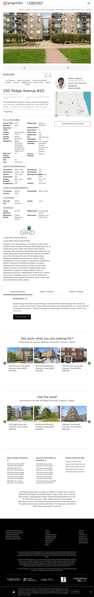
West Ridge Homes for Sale (75, 471)
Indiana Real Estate (12, 535)
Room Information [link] (24, 80)
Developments (50, 538)
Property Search (51, 535)
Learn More (22, 317)
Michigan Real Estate (13, 537)
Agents (81, 533)
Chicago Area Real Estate (14, 533)
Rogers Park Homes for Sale (75, 464)
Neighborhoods (50, 537)
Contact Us (83, 537)
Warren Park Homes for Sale (75, 466)
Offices (81, 531)
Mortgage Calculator (73, 124)
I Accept (75, 592)
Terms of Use (83, 540)
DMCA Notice (83, 542)
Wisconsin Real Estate (13, 538)
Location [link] (8, 82)
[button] (73, 104)
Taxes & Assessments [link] (40, 80)
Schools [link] (16, 82)
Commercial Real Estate (14, 531)
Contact (72, 86)
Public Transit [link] (39, 82)
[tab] (17, 292)
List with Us (83, 535)
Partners (48, 542)
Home (47, 531)
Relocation (49, 540)
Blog (46, 544)
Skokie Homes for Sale (73, 461)
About (47, 533)
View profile (74, 88)
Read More (8, 112)
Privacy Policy (83, 538)
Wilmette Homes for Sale (74, 469)
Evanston (6, 98)
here (28, 595)
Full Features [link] (11, 80)
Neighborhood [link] (26, 82)
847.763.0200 (80, 83)
